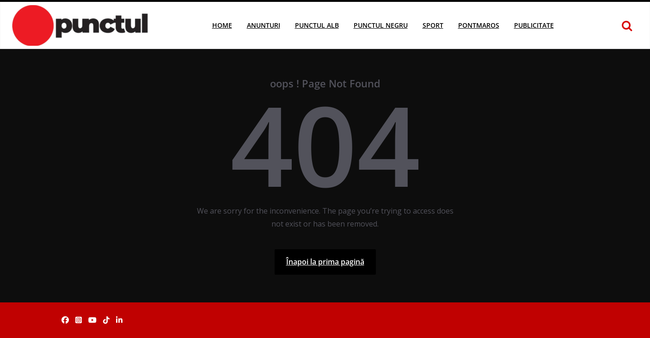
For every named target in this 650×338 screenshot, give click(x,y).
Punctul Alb (317, 25)
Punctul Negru (381, 25)
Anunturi (263, 25)
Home (222, 25)
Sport (433, 25)
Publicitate (534, 25)
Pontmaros (478, 25)
